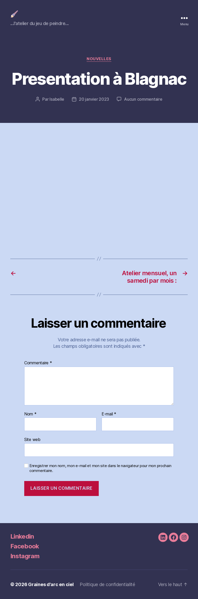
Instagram (24, 556)
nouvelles (99, 59)
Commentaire (38, 363)
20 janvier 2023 (94, 99)
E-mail (109, 414)
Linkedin (22, 536)
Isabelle (57, 99)
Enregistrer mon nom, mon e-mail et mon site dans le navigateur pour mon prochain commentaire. (100, 468)
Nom (30, 414)
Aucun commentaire (143, 99)
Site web (32, 439)
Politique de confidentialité (107, 584)
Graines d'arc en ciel (50, 584)
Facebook (24, 546)
